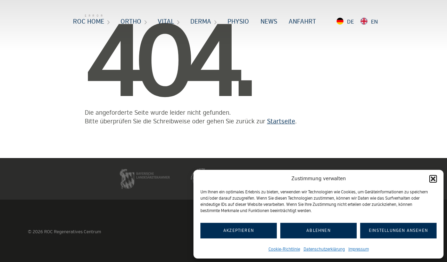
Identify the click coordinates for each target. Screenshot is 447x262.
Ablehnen (318, 230)
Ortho (131, 21)
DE (350, 21)
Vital (166, 21)
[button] (433, 178)
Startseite (281, 121)
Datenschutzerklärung (324, 249)
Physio (238, 21)
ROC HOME (88, 21)
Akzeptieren (238, 230)
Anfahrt (302, 21)
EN (374, 21)
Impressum (358, 249)
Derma (200, 21)
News (268, 21)
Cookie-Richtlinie (284, 249)
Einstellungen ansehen (398, 230)
